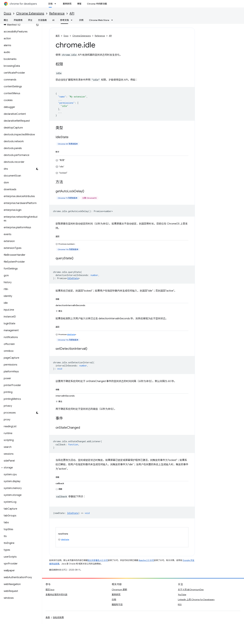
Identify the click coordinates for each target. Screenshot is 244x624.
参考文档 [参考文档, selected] (64, 20)
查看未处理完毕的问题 (56, 594)
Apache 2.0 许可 (146, 560)
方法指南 (42, 20)
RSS (180, 604)
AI (53, 20)
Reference (57, 13)
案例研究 (67, 3)
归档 (114, 599)
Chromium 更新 (119, 589)
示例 (81, 20)
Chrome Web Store (99, 20)
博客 (79, 3)
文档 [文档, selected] (50, 3)
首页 (58, 35)
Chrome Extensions (30, 13)
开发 (30, 20)
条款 (48, 617)
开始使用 (18, 20)
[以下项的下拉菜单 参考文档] (72, 20)
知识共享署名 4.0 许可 (98, 560)
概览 (6, 20)
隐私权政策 (58, 617)
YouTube (182, 594)
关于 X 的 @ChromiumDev (191, 589)
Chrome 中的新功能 (97, 3)
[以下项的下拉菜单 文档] (56, 4)
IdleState (73, 278)
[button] (20, 467)
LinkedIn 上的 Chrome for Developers (196, 599)
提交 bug (50, 589)
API (72, 13)
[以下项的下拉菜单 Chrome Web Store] (113, 20)
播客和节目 (117, 604)
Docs (7, 13)
